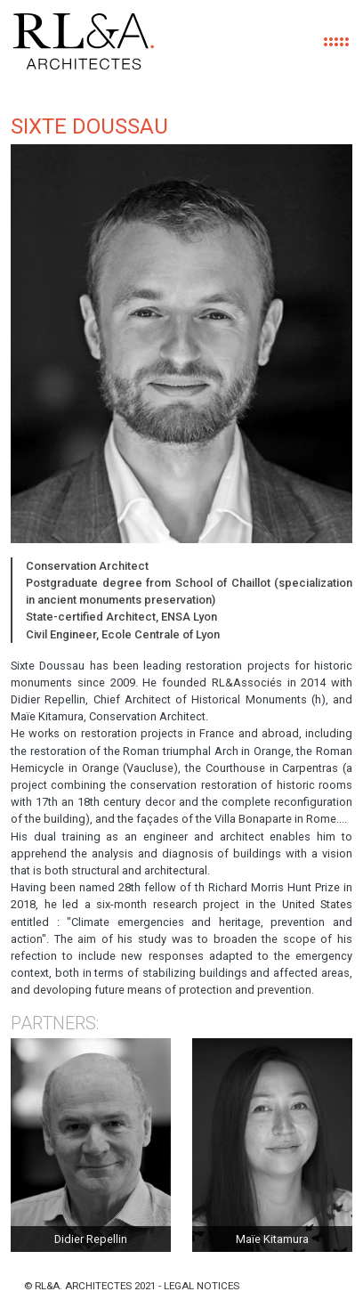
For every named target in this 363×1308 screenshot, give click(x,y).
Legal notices (201, 1286)
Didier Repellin (90, 1239)
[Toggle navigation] (335, 41)
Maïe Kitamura (272, 1239)
